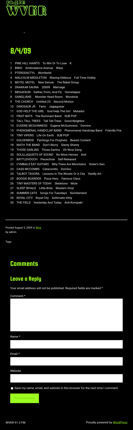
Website (15, 371)
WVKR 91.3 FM (15, 422)
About (14, 32)
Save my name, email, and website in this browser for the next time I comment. (66, 388)
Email (15, 353)
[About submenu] (24, 32)
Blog (38, 227)
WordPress (120, 422)
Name (15, 336)
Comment (17, 296)
